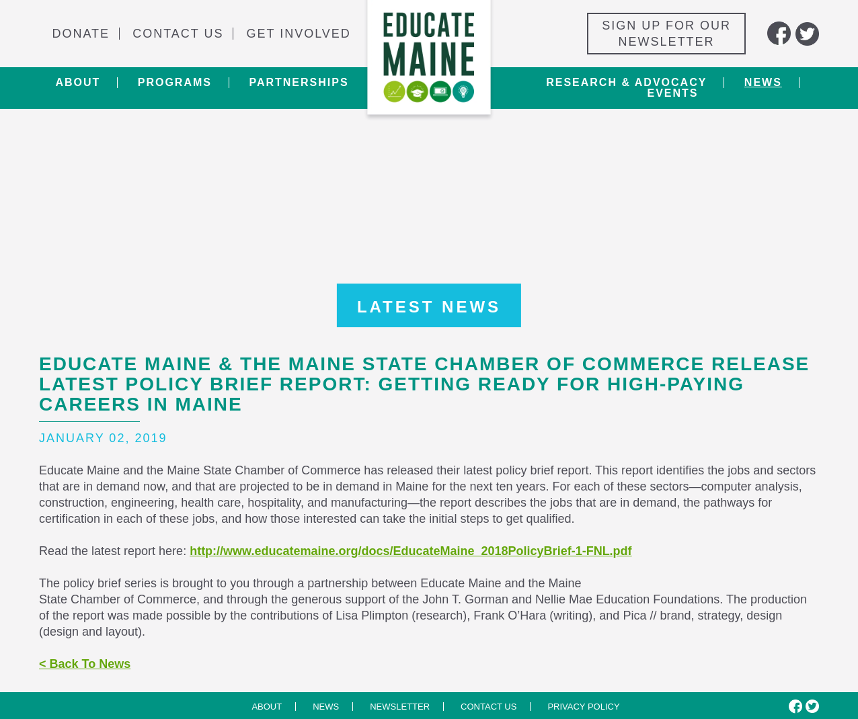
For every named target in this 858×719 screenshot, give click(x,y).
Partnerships (298, 82)
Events (672, 93)
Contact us (488, 706)
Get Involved (299, 33)
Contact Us (177, 33)
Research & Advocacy (626, 82)
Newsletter (400, 706)
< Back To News (84, 664)
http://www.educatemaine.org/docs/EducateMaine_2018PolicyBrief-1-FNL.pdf (410, 551)
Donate (81, 33)
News (763, 82)
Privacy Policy (583, 706)
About (77, 82)
